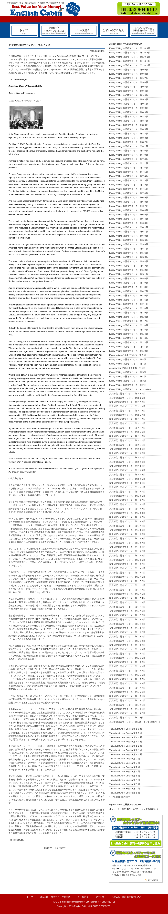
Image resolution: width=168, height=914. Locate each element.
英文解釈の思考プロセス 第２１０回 (127, 444)
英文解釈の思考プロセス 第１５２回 (127, 692)
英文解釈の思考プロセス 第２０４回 (127, 470)
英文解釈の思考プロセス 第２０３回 (127, 474)
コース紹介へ (154, 880)
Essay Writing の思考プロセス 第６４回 (129, 219)
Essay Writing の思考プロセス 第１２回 (128, 342)
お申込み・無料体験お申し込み (126, 897)
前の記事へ (49, 848)
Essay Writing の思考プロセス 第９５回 (128, 86)
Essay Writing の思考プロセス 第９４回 (128, 91)
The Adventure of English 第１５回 (125, 733)
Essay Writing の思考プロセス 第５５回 (128, 257)
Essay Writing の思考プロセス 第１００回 (129, 65)
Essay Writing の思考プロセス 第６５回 (129, 214)
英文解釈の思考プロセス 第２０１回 (127, 483)
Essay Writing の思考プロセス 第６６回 (128, 210)
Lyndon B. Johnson (44, 144)
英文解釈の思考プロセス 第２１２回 (127, 436)
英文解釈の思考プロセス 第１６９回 (127, 619)
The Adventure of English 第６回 (124, 771)
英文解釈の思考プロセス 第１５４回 (127, 683)
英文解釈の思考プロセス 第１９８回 (127, 496)
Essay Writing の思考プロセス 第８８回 (128, 116)
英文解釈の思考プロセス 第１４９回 (127, 704)
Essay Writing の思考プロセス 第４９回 (128, 282)
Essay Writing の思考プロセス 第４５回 (128, 300)
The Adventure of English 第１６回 (125, 729)
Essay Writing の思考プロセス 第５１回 (128, 274)
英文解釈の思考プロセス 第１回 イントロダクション (134, 723)
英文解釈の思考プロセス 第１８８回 (127, 538)
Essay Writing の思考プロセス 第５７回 (128, 248)
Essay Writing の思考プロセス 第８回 (127, 359)
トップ (30, 897)
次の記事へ (61, 848)
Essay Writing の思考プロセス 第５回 (127, 372)
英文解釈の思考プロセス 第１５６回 (127, 675)
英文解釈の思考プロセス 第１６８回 (127, 624)
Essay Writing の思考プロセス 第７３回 (128, 180)
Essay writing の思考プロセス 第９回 (127, 355)
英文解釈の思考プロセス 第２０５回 (127, 466)
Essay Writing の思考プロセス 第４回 (127, 376)
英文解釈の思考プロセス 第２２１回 (129, 398)
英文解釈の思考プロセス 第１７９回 (127, 577)
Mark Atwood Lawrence (19, 458)
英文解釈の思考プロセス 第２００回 (127, 487)
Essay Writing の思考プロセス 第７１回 (128, 189)
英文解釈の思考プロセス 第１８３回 (127, 560)
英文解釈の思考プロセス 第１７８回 (127, 581)
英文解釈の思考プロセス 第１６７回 (127, 628)
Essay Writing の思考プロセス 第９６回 (128, 82)
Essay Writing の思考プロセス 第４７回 (128, 291)
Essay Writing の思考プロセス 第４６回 (128, 295)
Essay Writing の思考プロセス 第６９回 (128, 197)
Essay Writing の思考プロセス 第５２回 (128, 270)
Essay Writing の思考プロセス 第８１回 (128, 146)
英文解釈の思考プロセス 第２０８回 (127, 453)
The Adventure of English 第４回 (124, 780)
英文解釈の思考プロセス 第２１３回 (127, 432)
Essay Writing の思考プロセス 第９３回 (128, 95)
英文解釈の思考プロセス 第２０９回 (127, 449)
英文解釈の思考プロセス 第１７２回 (127, 606)
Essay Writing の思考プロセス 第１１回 (128, 346)
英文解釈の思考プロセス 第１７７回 (127, 585)
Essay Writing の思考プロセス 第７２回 (128, 184)
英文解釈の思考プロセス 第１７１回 (127, 611)
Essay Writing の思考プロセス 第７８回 (128, 159)
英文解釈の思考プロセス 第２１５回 (128, 423)
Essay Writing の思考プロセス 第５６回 (128, 253)
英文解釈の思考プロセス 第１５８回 (127, 666)
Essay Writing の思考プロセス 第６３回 (129, 223)
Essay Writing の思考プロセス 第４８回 (128, 287)
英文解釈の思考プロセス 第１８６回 (127, 547)
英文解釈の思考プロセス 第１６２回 (127, 649)
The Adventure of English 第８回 (124, 763)
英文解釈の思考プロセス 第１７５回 (127, 594)
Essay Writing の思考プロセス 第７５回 (128, 172)
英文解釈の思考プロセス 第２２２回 (128, 393)
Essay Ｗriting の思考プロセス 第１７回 (128, 321)
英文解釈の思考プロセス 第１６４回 (127, 641)
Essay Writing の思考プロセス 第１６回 (128, 325)
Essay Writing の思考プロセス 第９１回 (128, 103)
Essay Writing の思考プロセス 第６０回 (128, 236)
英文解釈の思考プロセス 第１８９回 (127, 534)
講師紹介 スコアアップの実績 (55, 897)
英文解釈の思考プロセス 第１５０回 (127, 700)
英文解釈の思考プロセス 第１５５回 (127, 679)
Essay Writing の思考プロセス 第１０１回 (129, 61)
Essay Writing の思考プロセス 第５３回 (128, 265)
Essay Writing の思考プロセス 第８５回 (128, 129)
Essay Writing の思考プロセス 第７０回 (128, 193)
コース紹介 (83, 897)
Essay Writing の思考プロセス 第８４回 (128, 133)
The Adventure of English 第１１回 (125, 750)
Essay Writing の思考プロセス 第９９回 (128, 69)
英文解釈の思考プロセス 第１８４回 (127, 555)
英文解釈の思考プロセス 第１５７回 (127, 670)
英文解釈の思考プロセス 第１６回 (126, 717)
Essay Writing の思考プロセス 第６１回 (128, 231)
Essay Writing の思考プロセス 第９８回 (128, 74)
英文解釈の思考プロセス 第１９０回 (127, 530)
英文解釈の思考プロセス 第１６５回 (127, 636)
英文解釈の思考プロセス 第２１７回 (128, 415)
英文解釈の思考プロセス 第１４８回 (127, 709)
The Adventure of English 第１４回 (125, 737)
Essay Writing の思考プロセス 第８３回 (128, 138)
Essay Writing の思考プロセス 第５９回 (128, 240)
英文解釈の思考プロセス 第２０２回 (127, 479)
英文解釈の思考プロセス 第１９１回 (127, 525)
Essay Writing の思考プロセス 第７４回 (128, 176)
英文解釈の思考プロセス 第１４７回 (127, 713)
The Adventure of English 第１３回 (125, 741)
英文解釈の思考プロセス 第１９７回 (127, 500)
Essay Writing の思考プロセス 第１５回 (128, 329)
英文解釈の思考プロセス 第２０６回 (127, 462)
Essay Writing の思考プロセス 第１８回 (128, 317)
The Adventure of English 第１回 (124, 793)
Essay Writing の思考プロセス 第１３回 (128, 338)
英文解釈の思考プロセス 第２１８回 (128, 410)
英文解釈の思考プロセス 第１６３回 (127, 645)
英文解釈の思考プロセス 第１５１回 (127, 696)
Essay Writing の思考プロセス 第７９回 (128, 155)
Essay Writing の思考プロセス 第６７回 (129, 206)
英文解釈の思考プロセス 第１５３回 (127, 687)
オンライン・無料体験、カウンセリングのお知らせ (133, 809)
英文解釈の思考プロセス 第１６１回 (127, 653)
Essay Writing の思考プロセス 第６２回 (128, 227)
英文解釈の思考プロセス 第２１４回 (127, 427)
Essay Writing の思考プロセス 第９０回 (128, 108)
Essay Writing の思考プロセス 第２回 (127, 385)
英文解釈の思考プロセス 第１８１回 (127, 568)
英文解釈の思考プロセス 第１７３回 (127, 602)
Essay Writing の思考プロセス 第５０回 (128, 278)
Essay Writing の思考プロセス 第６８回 (128, 202)
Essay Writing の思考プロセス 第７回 (127, 363)
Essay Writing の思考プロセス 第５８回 (128, 244)
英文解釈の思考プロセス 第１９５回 (127, 508)
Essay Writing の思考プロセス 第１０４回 (129, 48)
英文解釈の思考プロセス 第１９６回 (127, 504)
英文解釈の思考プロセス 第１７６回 (127, 589)
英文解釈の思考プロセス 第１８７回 (127, 543)
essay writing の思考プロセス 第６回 (127, 368)
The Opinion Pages (18, 79)
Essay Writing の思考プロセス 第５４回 (128, 261)
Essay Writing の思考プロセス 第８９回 (128, 112)
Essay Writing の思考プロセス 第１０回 (128, 351)
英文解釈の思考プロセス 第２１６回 (127, 419)
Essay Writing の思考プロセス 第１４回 (128, 334)
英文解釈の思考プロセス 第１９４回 (127, 513)
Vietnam (22, 177)
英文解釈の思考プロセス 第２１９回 (128, 406)
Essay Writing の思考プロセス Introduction (130, 389)
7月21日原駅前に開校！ (120, 797)
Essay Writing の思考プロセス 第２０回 (128, 308)
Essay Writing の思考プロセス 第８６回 (128, 125)
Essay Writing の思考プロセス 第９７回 (128, 78)
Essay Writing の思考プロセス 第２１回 (128, 304)
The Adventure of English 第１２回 (125, 746)
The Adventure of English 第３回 (124, 784)
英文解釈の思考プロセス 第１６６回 (127, 632)
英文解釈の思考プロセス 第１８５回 (127, 551)
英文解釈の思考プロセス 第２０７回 (127, 457)
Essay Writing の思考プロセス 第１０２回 (129, 57)
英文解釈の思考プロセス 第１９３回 (127, 517)
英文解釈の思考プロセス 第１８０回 (127, 572)
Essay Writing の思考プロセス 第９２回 (128, 99)
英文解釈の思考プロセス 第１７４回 (127, 598)
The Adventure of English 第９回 (124, 758)
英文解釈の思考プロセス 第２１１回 (127, 440)
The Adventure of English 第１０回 (125, 754)
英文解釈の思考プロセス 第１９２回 (127, 521)
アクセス (100, 897)
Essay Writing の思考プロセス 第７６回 (128, 167)
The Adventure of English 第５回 (124, 775)
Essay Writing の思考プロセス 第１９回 (128, 312)
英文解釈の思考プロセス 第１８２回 (127, 564)
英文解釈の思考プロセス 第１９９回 (127, 491)
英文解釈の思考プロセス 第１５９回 (127, 662)
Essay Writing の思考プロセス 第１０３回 (129, 52)
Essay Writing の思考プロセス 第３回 (127, 381)
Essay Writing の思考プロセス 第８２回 (128, 142)
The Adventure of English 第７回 (124, 767)
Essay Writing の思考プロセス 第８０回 (128, 150)
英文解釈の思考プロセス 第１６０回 (127, 658)
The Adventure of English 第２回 (124, 788)
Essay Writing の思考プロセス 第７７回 (128, 163)
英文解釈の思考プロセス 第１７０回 (127, 615)
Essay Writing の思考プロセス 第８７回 (128, 121)
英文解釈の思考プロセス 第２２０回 (128, 402)
